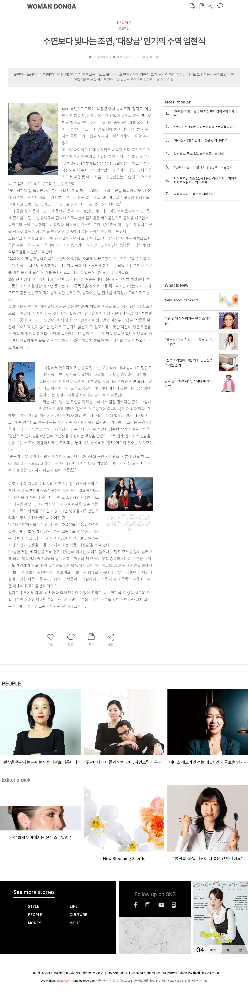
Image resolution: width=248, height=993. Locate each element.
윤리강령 (58, 973)
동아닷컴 (113, 973)
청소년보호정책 (210, 973)
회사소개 (125, 973)
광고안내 (47, 973)
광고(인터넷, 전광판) (143, 973)
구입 (238, 950)
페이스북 (135, 905)
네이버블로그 (174, 905)
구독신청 (35, 973)
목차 (213, 950)
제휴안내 (161, 973)
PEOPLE (124, 22)
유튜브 (161, 905)
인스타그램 (147, 905)
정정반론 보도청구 (92, 973)
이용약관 (173, 973)
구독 (226, 950)
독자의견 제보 (73, 973)
